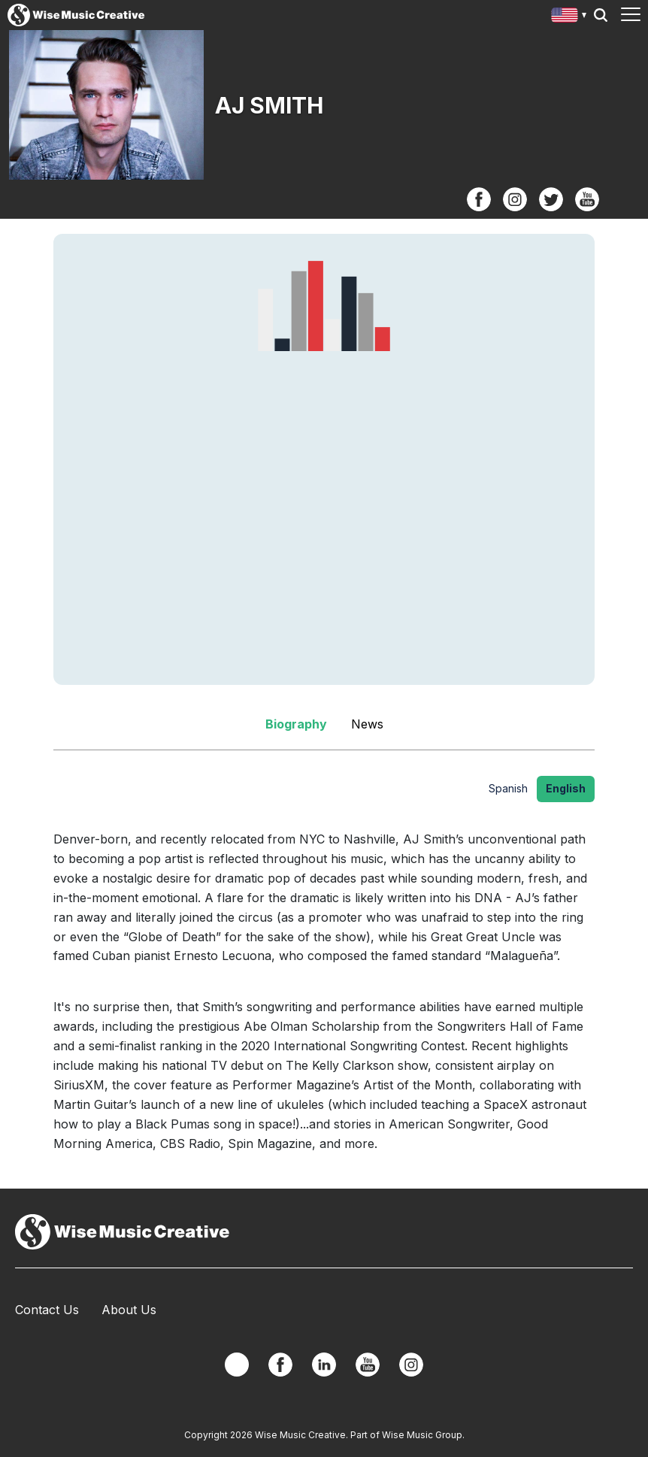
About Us (128, 1309)
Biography (296, 724)
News (367, 724)
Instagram (515, 199)
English (566, 788)
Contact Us (47, 1309)
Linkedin (324, 1364)
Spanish (508, 788)
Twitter (551, 199)
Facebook (479, 199)
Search (600, 15)
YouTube (587, 199)
